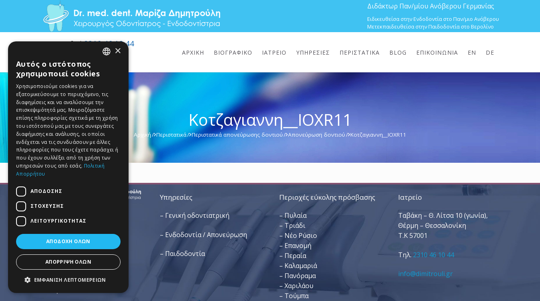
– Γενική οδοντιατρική (194, 215)
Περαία (295, 255)
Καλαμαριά (300, 265)
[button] (68, 280)
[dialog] (68, 167)
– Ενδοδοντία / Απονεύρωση (203, 234)
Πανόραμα (300, 275)
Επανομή (297, 245)
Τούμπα (296, 295)
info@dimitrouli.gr (425, 273)
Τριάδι (294, 225)
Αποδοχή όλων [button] (68, 241)
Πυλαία (295, 215)
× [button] (118, 51)
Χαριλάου (298, 285)
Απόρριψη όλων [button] (68, 261)
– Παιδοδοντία (182, 253)
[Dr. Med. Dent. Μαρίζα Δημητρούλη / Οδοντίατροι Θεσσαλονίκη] (131, 16)
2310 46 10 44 (433, 254)
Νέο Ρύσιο (300, 235)
